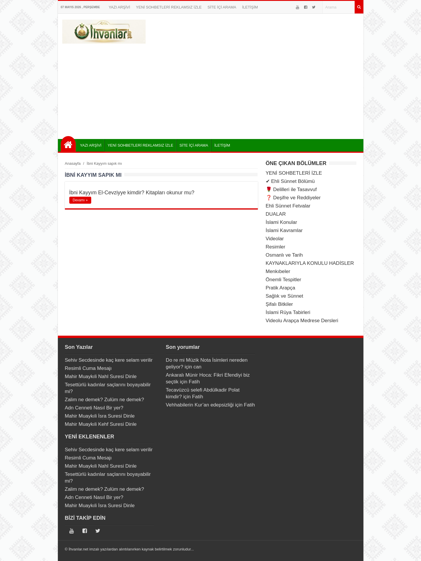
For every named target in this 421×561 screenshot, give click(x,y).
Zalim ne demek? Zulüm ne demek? (104, 399)
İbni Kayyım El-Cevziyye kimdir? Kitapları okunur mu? (131, 192)
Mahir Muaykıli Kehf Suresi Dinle (101, 424)
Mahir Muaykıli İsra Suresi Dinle (100, 416)
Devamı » (80, 200)
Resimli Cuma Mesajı (88, 368)
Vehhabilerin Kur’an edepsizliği (200, 405)
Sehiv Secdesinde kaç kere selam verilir (109, 360)
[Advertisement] (210, 89)
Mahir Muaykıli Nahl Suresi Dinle (101, 376)
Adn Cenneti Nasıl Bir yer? (94, 408)
